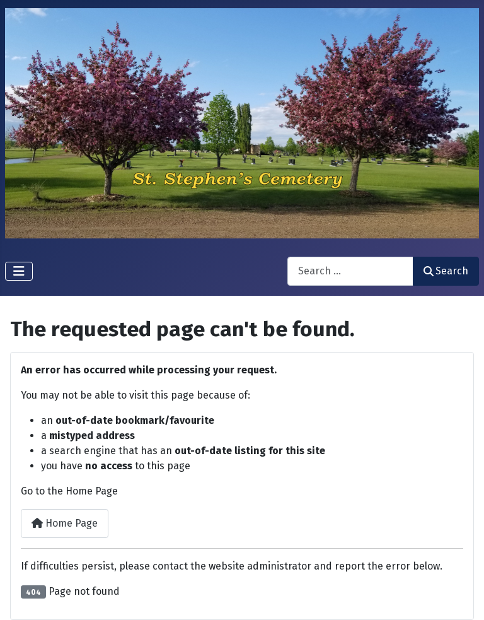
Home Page (65, 523)
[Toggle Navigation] (19, 271)
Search (446, 271)
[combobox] (350, 271)
